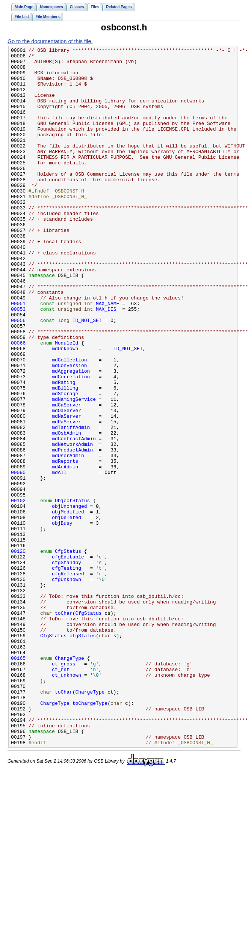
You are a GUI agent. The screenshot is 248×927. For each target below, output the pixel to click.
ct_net (61, 794)
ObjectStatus (72, 591)
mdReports (65, 544)
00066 (18, 402)
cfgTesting (66, 672)
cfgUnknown (66, 686)
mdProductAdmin (72, 530)
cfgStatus (83, 753)
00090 (18, 557)
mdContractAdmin (74, 517)
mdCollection (69, 422)
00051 (18, 355)
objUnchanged (69, 598)
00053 (18, 361)
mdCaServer (66, 476)
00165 (18, 780)
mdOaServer (66, 483)
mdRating (63, 449)
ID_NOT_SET (87, 375)
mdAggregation (71, 436)
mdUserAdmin (68, 537)
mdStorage (65, 463)
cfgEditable (68, 659)
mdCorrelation (71, 442)
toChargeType (90, 834)
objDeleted (66, 611)
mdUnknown (65, 409)
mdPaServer (66, 497)
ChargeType (69, 780)
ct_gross (63, 787)
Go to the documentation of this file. (50, 41)
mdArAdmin (65, 551)
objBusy (62, 618)
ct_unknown (66, 801)
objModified (68, 605)
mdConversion (69, 429)
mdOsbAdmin (66, 510)
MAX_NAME (107, 355)
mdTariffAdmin (71, 503)
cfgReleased (68, 679)
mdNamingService (74, 470)
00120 (18, 652)
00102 (18, 591)
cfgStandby (66, 665)
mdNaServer (66, 490)
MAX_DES (106, 361)
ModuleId (66, 402)
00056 (18, 375)
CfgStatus (68, 652)
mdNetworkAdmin (72, 524)
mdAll (59, 557)
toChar (64, 726)
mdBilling (65, 456)
